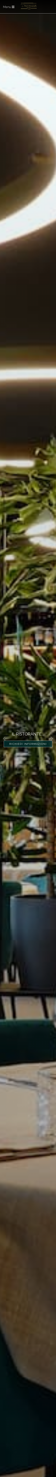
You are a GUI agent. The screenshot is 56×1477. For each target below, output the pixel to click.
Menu (8, 7)
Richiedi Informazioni (28, 743)
